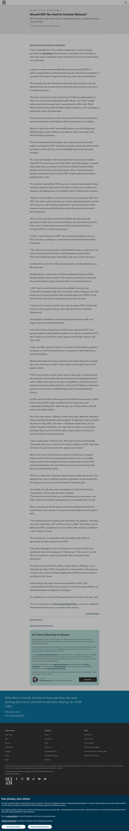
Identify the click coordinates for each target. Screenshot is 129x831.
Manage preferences (9, 821)
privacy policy (12, 816)
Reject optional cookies (40, 827)
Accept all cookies (13, 827)
